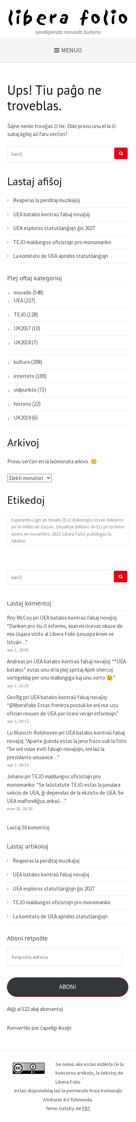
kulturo (22, 361)
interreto (24, 376)
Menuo (71, 50)
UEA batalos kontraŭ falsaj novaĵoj (51, 214)
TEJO (20, 314)
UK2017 (22, 328)
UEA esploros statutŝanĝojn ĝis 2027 (54, 228)
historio (22, 403)
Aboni (67, 987)
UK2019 (22, 417)
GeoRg (14, 697)
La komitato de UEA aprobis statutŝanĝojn (60, 255)
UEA (18, 300)
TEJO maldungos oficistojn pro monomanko (62, 242)
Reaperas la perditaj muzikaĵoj (46, 200)
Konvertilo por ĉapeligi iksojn (39, 1027)
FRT (86, 1108)
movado (23, 292)
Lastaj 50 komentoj (28, 827)
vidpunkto (25, 389)
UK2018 (22, 342)
